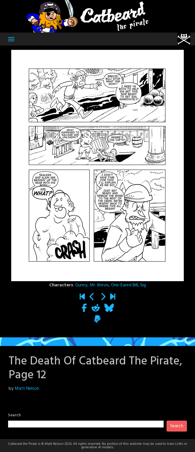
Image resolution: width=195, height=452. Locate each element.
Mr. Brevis (99, 285)
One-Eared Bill (124, 285)
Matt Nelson (27, 388)
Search (14, 415)
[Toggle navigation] (11, 39)
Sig (143, 285)
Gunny (81, 285)
